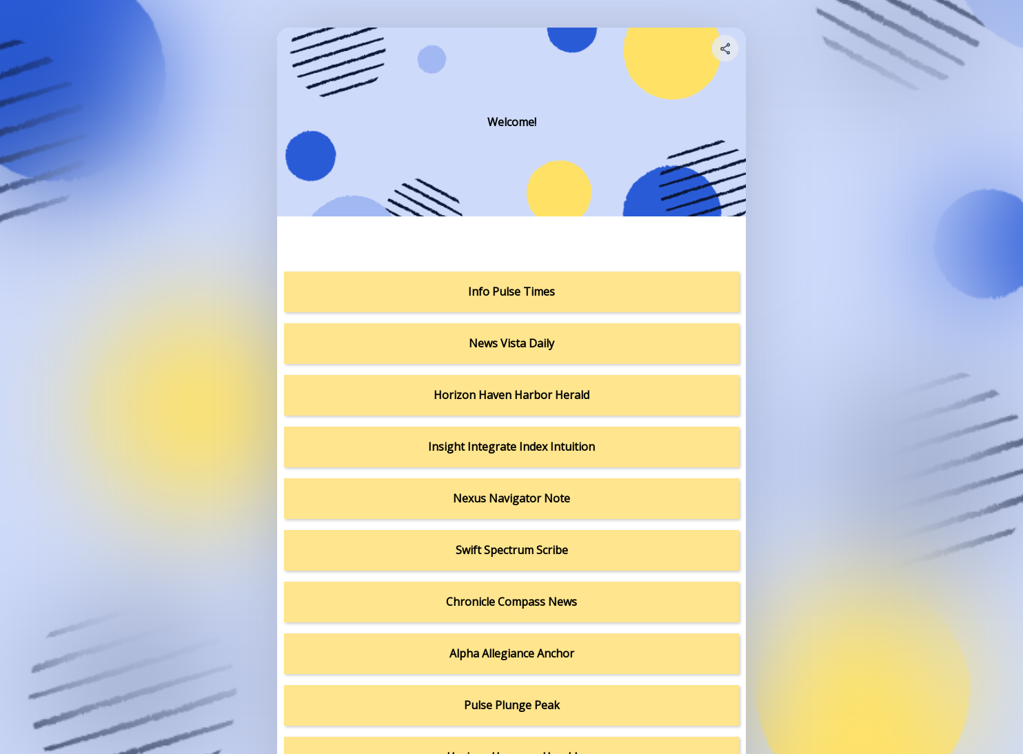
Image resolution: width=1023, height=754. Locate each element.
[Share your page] (725, 48)
